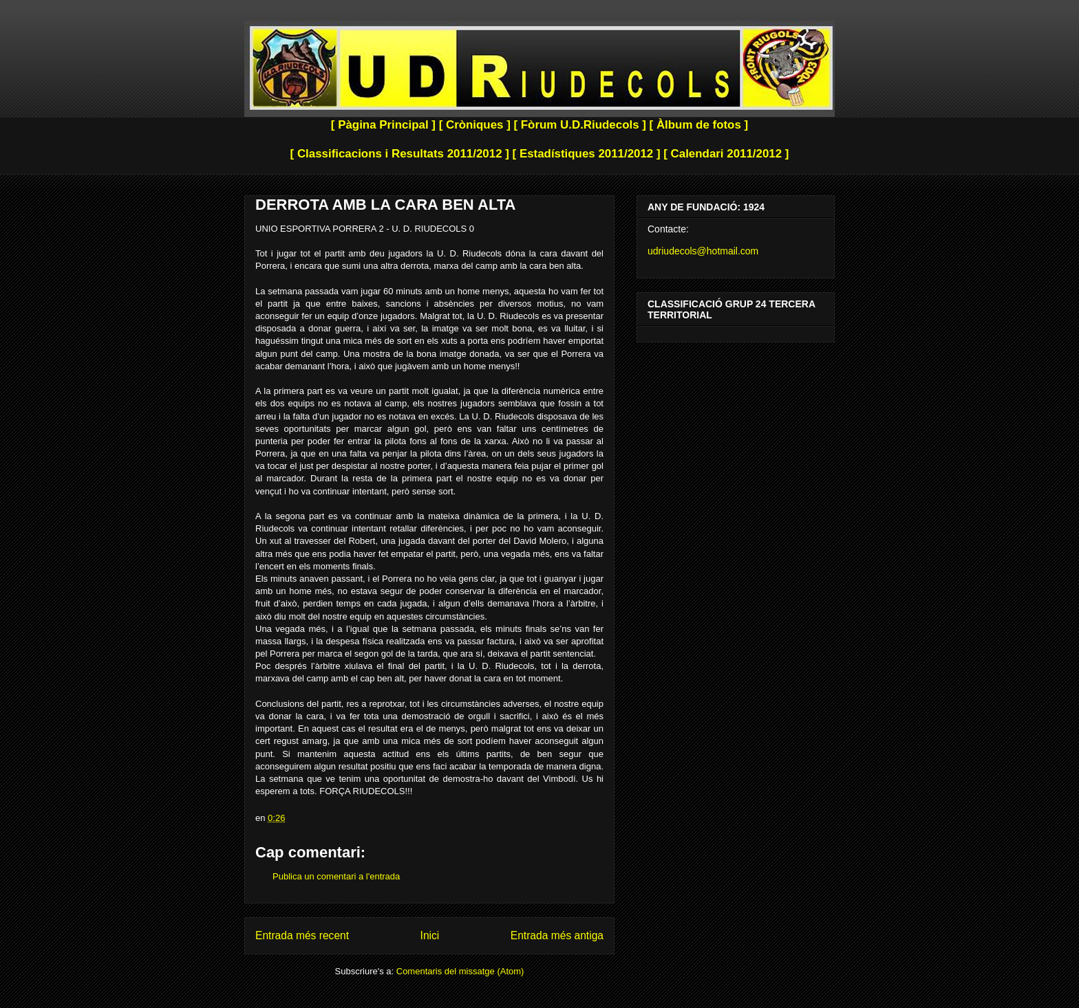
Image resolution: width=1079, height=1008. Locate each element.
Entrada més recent (302, 935)
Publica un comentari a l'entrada (336, 876)
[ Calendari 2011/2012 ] (726, 153)
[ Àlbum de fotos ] (699, 124)
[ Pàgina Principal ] (383, 124)
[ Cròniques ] (475, 124)
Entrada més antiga (557, 935)
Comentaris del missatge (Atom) (460, 971)
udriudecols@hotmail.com (703, 250)
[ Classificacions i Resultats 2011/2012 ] (399, 153)
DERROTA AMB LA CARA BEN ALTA (385, 204)
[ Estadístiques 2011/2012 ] (587, 153)
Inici (430, 935)
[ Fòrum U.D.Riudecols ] (579, 124)
